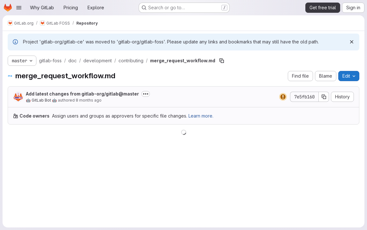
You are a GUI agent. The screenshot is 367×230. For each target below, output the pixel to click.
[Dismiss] (352, 42)
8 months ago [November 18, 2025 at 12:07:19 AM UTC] (89, 100)
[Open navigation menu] (19, 8)
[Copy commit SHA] (324, 97)
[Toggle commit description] (145, 94)
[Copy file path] (222, 61)
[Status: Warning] (283, 97)
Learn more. (200, 116)
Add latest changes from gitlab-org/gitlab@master (82, 93)
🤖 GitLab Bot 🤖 (41, 100)
